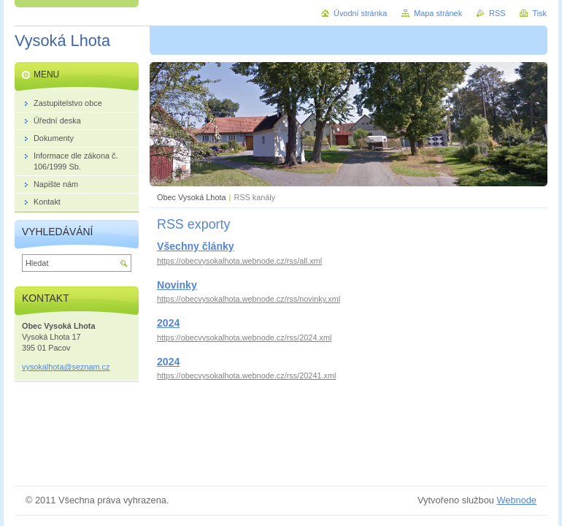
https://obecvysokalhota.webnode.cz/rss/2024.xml (244, 337)
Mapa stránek (438, 13)
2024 (168, 323)
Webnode (516, 500)
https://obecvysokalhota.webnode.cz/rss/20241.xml (246, 375)
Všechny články (195, 246)
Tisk (539, 13)
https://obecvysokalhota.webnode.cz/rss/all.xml (239, 260)
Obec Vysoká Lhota (191, 197)
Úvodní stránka (360, 13)
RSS (497, 13)
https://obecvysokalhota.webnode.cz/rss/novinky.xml (248, 298)
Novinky (177, 285)
